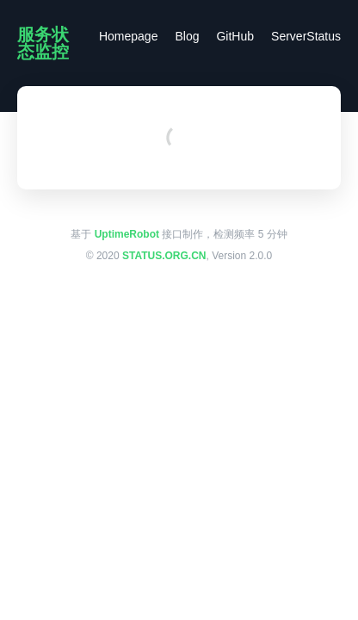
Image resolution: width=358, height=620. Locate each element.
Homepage (128, 36)
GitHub (235, 36)
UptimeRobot (127, 234)
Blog (187, 36)
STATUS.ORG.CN (164, 256)
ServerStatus (306, 36)
